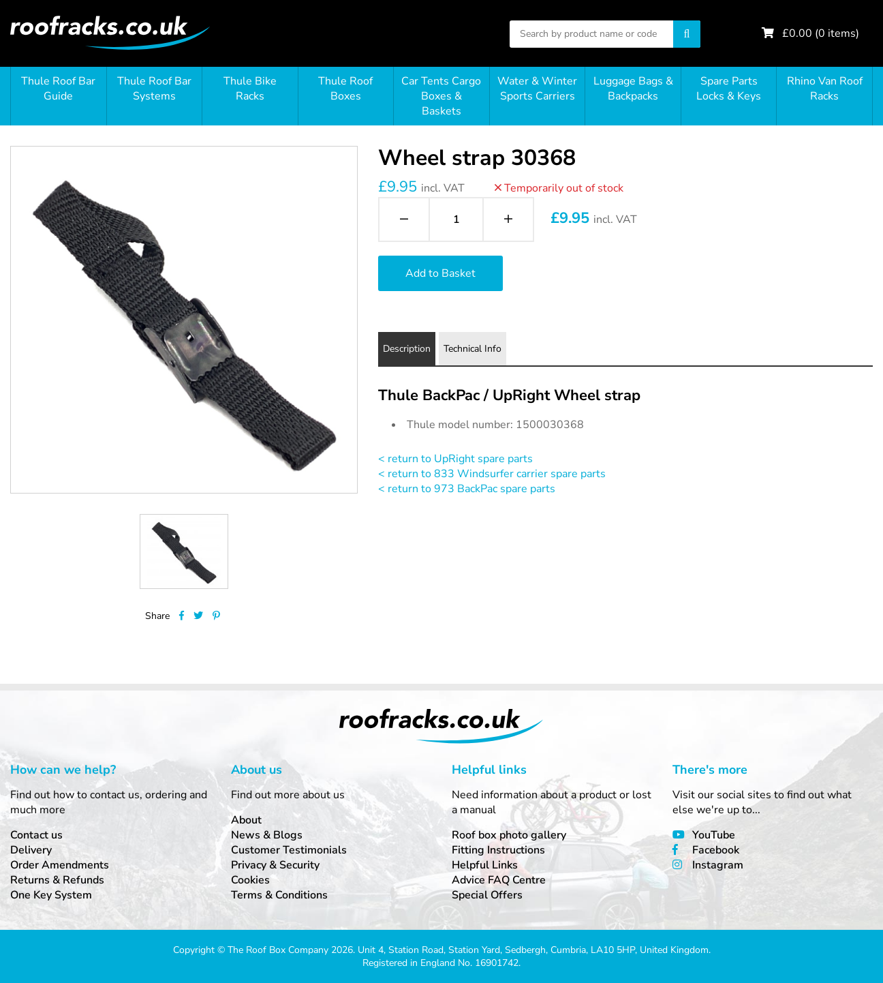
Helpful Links (485, 865)
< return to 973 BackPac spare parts (466, 488)
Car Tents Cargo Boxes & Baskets (441, 96)
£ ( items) (820, 33)
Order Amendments (59, 865)
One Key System (51, 895)
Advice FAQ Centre (499, 880)
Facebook (715, 850)
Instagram (717, 865)
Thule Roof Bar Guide (58, 89)
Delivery (31, 850)
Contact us (36, 835)
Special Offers (487, 895)
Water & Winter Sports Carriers (537, 89)
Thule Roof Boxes (345, 89)
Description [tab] (407, 348)
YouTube (713, 835)
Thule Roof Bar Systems (154, 89)
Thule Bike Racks (250, 89)
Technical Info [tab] (472, 348)
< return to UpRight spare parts (455, 458)
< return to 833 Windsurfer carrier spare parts (492, 473)
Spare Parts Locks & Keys (728, 89)
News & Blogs (267, 835)
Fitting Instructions (498, 850)
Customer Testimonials (289, 850)
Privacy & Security (275, 865)
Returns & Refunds (57, 880)
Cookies (250, 880)
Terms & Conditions (279, 895)
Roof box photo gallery (509, 835)
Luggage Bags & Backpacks (633, 89)
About (246, 820)
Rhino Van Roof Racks (825, 89)
